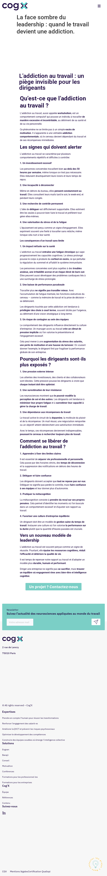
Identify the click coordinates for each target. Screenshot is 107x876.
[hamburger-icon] (99, 6)
